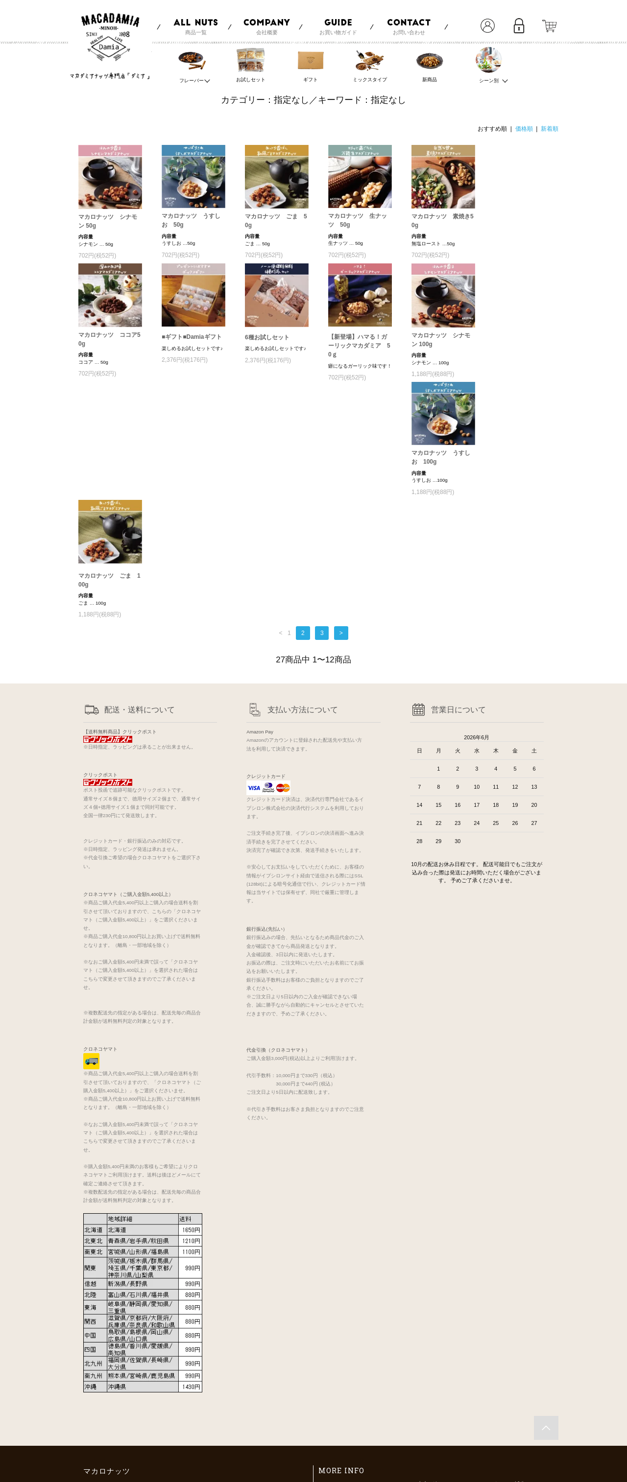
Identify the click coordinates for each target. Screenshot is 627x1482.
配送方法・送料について (350, 1393)
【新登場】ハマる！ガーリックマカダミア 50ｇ (359, 344)
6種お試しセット (267, 335)
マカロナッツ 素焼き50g (442, 221)
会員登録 (410, 1393)
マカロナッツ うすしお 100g (107, 462)
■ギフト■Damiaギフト (192, 335)
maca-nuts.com (122, 1467)
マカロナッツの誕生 (502, 1370)
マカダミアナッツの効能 (507, 1382)
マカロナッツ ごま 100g (193, 463)
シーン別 (489, 64)
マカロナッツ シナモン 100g (440, 340)
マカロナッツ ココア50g (109, 339)
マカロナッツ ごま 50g (276, 221)
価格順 (524, 128)
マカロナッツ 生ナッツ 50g (357, 220)
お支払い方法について (348, 1382)
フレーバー (192, 64)
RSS (404, 1429)
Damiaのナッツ (496, 1393)
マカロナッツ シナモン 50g (107, 221)
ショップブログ (418, 1370)
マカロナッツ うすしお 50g (191, 220)
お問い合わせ (337, 1429)
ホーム (329, 1370)
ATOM (423, 1429)
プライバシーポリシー (348, 1417)
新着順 (549, 128)
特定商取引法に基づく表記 (353, 1405)
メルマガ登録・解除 (423, 1417)
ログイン (410, 1405)
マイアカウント (418, 1382)
